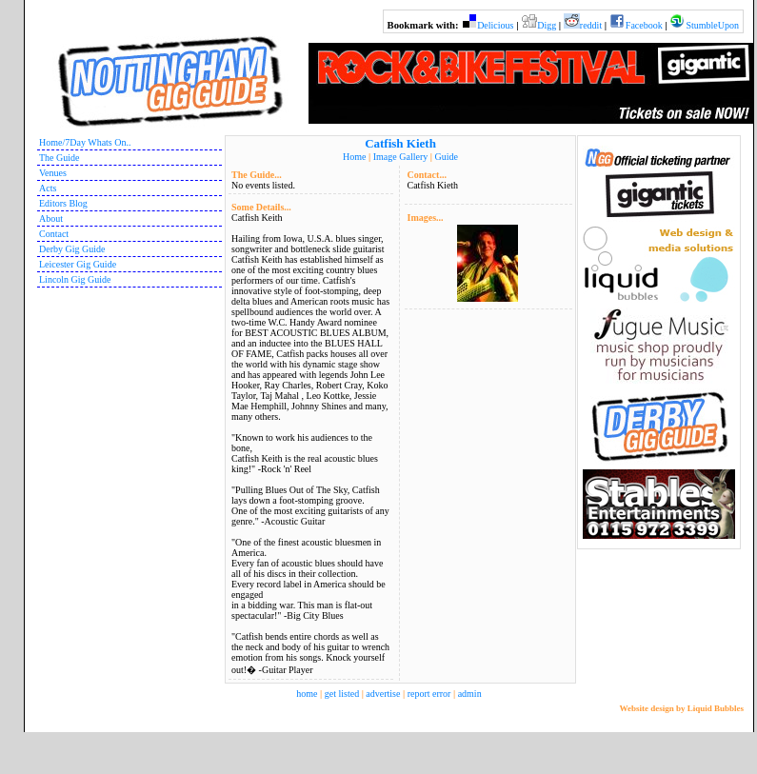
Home (354, 156)
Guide (445, 156)
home (306, 693)
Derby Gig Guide (72, 249)
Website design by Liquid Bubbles (681, 708)
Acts (47, 188)
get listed (342, 693)
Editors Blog (63, 203)
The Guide (59, 157)
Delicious (495, 25)
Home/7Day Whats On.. (84, 142)
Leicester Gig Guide (77, 264)
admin (470, 693)
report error (429, 693)
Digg (546, 25)
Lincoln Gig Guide (75, 279)
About (51, 218)
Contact (54, 233)
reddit (591, 25)
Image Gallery (400, 156)
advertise (383, 693)
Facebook (644, 25)
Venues (53, 173)
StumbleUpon (712, 25)
